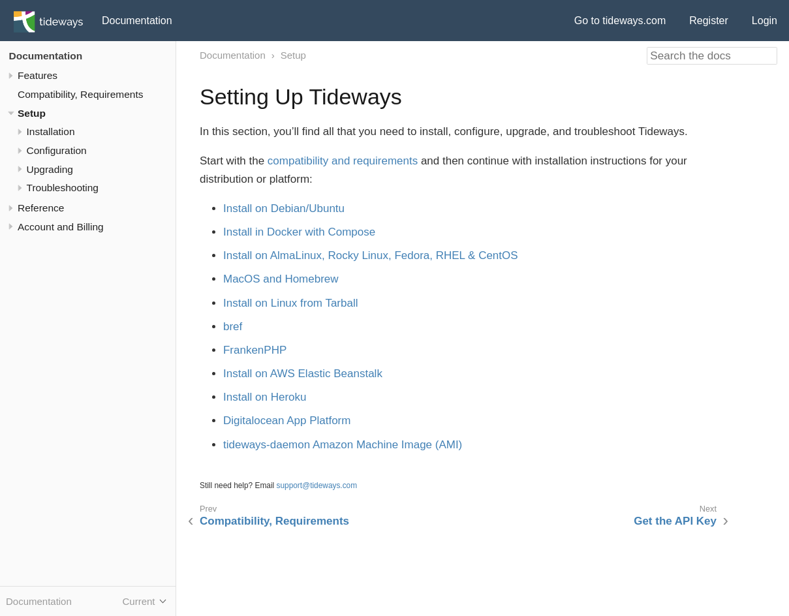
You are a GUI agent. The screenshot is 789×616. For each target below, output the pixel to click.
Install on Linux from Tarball (290, 303)
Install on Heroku (264, 397)
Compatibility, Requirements (80, 94)
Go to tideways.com (620, 20)
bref (232, 326)
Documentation (137, 20)
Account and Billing (61, 226)
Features (37, 75)
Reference (41, 207)
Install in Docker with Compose (299, 232)
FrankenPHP (254, 350)
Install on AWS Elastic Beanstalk (302, 373)
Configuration (57, 150)
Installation (51, 131)
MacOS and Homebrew (281, 279)
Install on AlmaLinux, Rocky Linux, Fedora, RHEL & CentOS (370, 255)
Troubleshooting (63, 187)
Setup (32, 113)
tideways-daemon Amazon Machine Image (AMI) (342, 445)
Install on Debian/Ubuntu (284, 208)
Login (764, 20)
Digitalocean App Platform (286, 420)
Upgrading (50, 169)
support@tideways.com (317, 485)
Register (708, 20)
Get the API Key (675, 521)
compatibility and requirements (343, 161)
